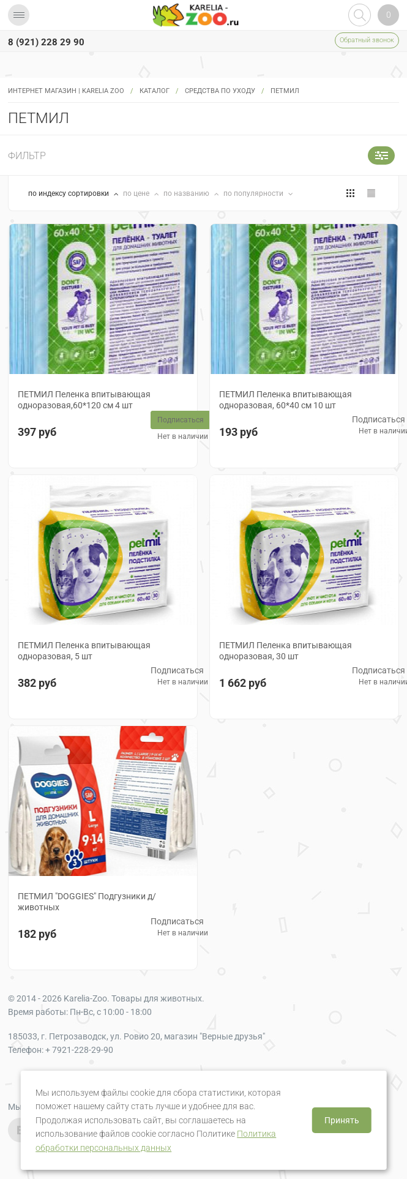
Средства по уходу (220, 91)
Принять (341, 1120)
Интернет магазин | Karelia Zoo (66, 91)
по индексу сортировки (69, 193)
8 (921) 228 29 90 (46, 42)
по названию (187, 193)
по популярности (254, 193)
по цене (137, 193)
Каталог (155, 91)
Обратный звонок (367, 40)
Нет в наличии (182, 436)
